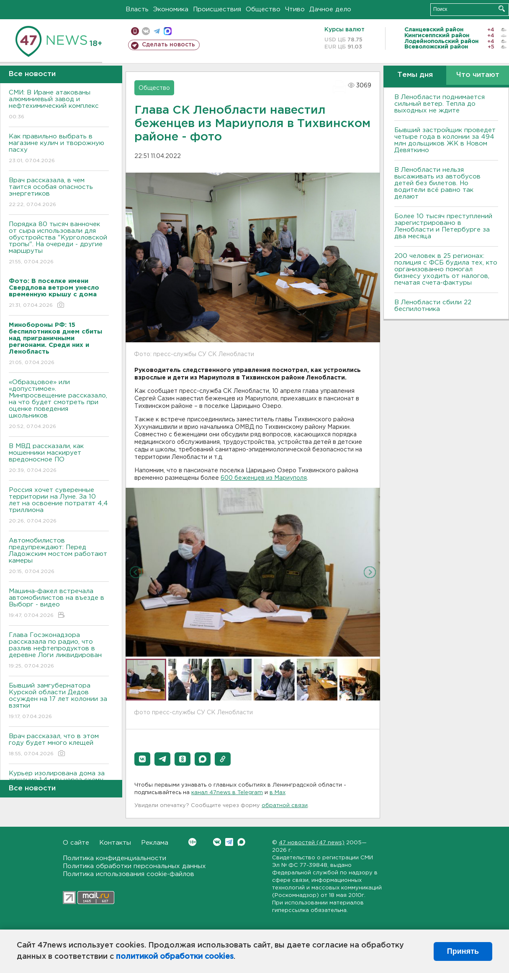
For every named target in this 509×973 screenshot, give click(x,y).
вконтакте (146, 31)
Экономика (170, 9)
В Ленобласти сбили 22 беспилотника (432, 306)
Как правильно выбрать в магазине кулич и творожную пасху (59, 149)
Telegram (229, 842)
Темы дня (415, 75)
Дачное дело (330, 9)
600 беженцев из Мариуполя (264, 478)
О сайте (76, 843)
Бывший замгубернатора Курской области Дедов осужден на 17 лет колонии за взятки (59, 701)
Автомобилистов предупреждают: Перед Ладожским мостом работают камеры (59, 556)
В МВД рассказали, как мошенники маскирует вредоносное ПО (59, 458)
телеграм (157, 31)
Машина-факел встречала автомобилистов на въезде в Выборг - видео (59, 603)
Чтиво (295, 9)
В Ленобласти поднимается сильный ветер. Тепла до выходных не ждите (439, 103)
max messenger (168, 31)
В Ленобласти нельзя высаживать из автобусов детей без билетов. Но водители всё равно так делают (437, 183)
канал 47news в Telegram (227, 792)
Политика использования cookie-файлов (128, 874)
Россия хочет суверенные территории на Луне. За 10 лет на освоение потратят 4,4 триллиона (59, 506)
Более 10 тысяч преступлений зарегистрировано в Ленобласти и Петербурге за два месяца (443, 226)
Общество (263, 9)
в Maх (277, 792)
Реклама (154, 843)
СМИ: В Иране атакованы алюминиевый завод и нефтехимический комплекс (59, 105)
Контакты (115, 843)
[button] (142, 759)
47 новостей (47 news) (311, 843)
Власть (137, 9)
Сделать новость (168, 44)
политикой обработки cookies (175, 956)
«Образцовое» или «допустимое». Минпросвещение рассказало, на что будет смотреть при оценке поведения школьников (59, 405)
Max (241, 842)
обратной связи (285, 805)
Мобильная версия (135, 31)
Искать (502, 8)
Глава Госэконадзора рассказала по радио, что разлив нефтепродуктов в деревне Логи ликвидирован (59, 651)
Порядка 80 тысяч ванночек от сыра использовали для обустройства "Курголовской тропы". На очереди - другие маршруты (59, 243)
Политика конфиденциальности (114, 858)
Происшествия (217, 9)
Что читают (477, 75)
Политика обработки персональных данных (134, 866)
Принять (463, 951)
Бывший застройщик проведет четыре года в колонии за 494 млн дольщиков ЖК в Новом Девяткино (445, 140)
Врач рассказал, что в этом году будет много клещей (59, 745)
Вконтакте (192, 842)
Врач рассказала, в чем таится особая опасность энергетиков (59, 193)
